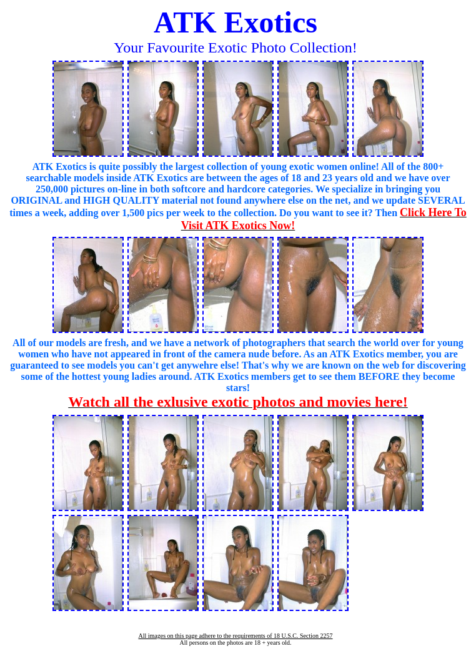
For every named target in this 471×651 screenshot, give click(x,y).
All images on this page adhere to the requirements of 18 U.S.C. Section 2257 (235, 635)
